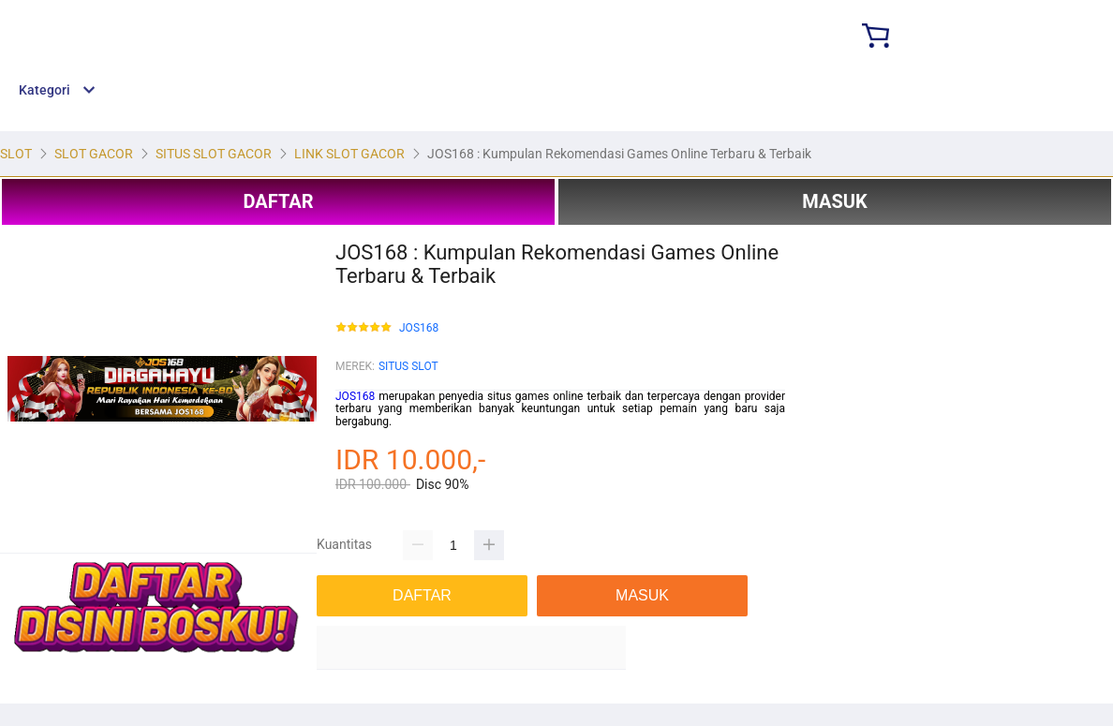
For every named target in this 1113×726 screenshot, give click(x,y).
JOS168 (418, 328)
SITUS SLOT (408, 366)
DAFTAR (278, 201)
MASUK (834, 201)
